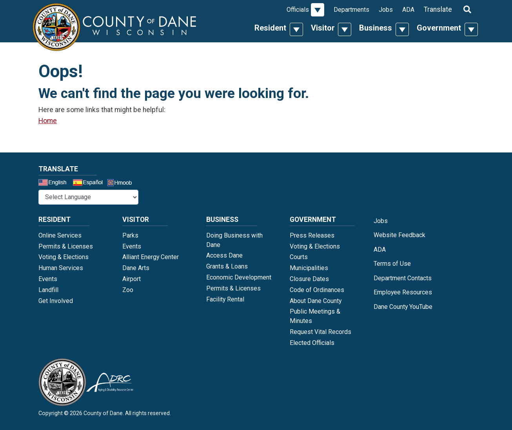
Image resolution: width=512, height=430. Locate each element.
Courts (299, 257)
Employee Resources (403, 292)
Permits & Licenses (65, 246)
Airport (131, 279)
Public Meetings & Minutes (315, 316)
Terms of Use (392, 263)
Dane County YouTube (403, 306)
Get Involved (55, 301)
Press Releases (312, 235)
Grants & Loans (227, 266)
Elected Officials (312, 343)
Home (47, 121)
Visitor (323, 28)
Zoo (127, 290)
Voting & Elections (63, 257)
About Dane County (315, 301)
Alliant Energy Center (150, 257)
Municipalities (309, 268)
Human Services (60, 268)
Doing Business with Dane (234, 240)
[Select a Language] (88, 197)
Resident (270, 28)
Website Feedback (399, 235)
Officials (298, 9)
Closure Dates (309, 279)
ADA (408, 9)
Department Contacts (403, 278)
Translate (438, 9)
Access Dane (224, 255)
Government (439, 28)
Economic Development (238, 277)
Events (47, 279)
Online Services (60, 235)
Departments (351, 9)
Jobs (386, 9)
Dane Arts (135, 268)
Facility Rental (225, 299)
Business (375, 28)
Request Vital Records (320, 332)
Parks (130, 235)
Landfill (48, 290)
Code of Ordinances (317, 290)
